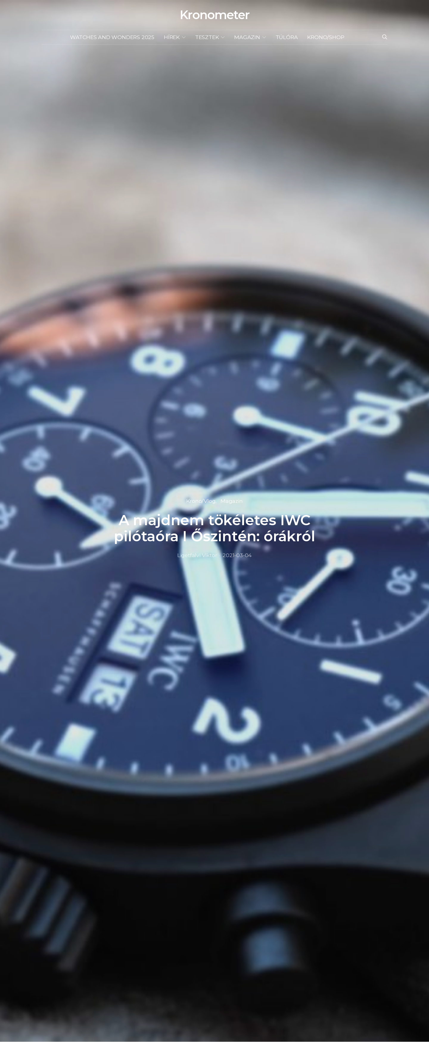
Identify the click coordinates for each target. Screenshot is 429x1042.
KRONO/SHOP (325, 37)
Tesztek (207, 37)
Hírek (172, 37)
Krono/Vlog (200, 501)
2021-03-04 (237, 555)
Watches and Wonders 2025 (112, 37)
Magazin (247, 37)
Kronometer (214, 15)
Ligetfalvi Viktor (197, 555)
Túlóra (287, 37)
